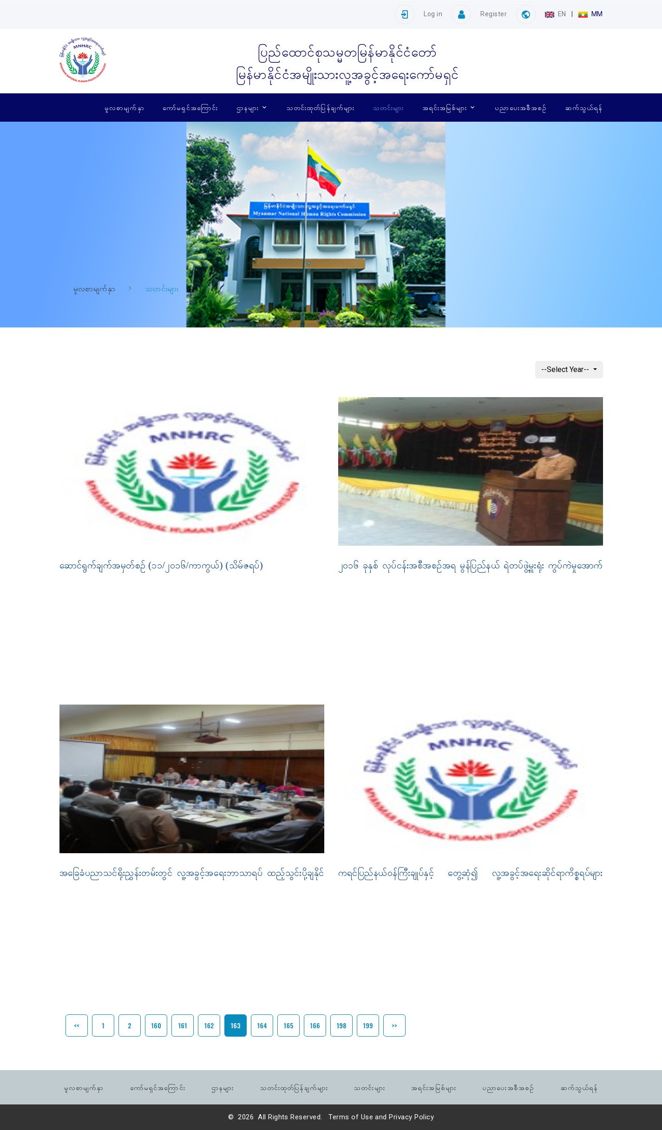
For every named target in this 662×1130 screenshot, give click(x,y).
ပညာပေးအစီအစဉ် (521, 107)
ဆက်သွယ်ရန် (584, 107)
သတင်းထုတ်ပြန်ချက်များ (320, 107)
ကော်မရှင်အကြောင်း (190, 107)
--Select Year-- (566, 369)
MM (590, 14)
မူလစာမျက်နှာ (124, 107)
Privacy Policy (411, 1117)
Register (493, 14)
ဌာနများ (247, 107)
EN (556, 14)
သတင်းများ (388, 107)
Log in (433, 14)
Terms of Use (350, 1117)
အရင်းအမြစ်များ (444, 107)
